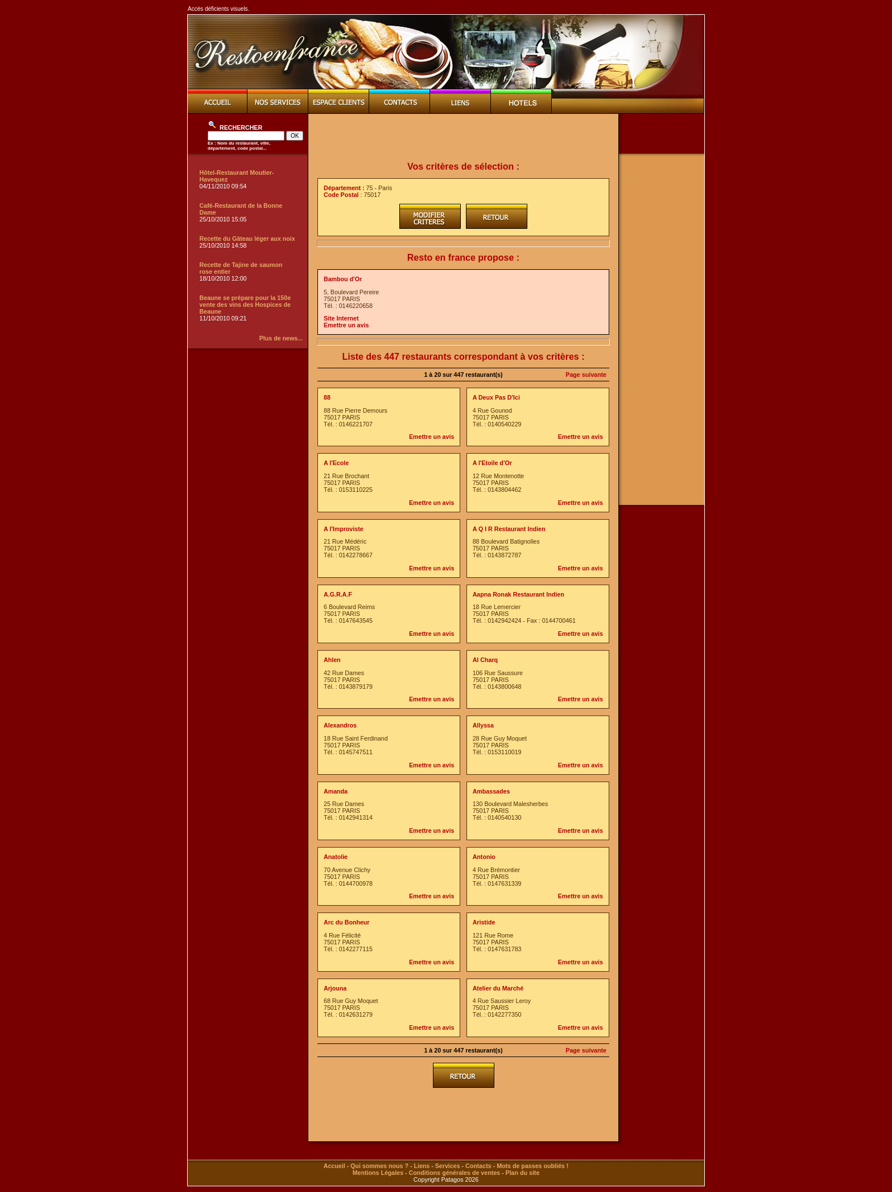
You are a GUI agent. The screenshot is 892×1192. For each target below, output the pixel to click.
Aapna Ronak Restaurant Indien (518, 594)
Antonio (484, 856)
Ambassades (491, 791)
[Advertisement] (464, 138)
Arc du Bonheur (347, 922)
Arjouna (335, 988)
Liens (422, 1165)
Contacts (478, 1165)
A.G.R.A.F (338, 594)
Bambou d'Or (343, 279)
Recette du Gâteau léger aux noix (247, 238)
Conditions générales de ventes (454, 1172)
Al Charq (485, 659)
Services (447, 1165)
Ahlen (332, 659)
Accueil (334, 1165)
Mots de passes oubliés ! (532, 1165)
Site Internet (341, 318)
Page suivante (585, 374)
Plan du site (523, 1172)
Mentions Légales (378, 1172)
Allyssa (483, 725)
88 (327, 397)
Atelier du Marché (498, 988)
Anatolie (336, 856)
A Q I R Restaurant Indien (509, 528)
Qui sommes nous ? (379, 1165)
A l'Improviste (344, 528)
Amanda (336, 791)
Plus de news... (281, 338)
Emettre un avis (346, 325)
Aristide (484, 922)
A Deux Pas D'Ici (496, 397)
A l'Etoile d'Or (492, 462)
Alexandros (340, 725)
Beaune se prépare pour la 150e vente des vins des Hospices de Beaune (245, 304)
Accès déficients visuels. (218, 9)
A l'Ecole (336, 462)
